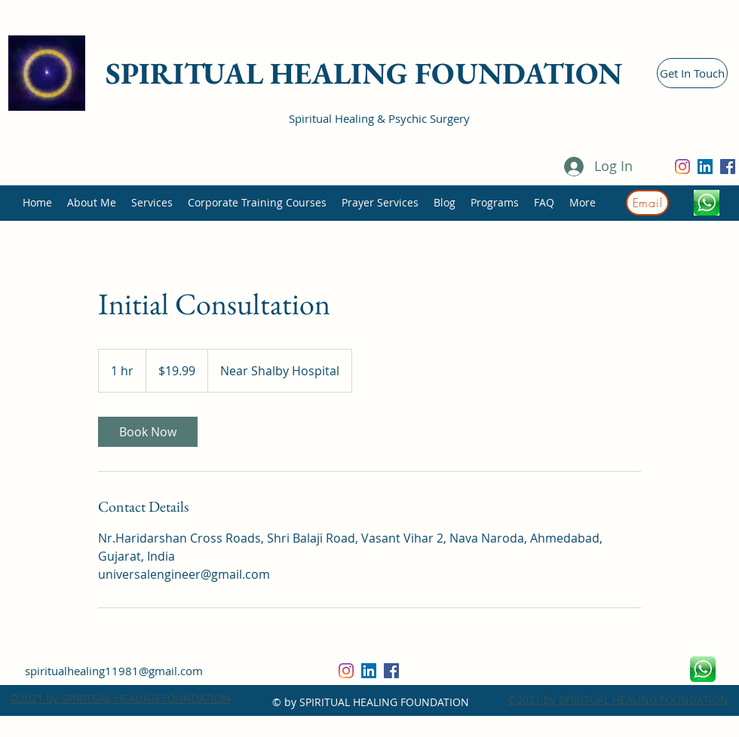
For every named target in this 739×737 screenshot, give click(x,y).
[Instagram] (682, 166)
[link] (148, 432)
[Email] (647, 203)
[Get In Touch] (692, 73)
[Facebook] (727, 166)
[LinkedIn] (705, 166)
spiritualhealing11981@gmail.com (114, 670)
